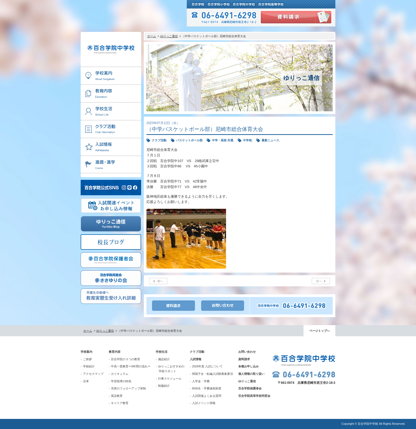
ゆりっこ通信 (169, 36)
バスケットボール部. (189, 140)
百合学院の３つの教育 (125, 359)
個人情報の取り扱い (251, 373)
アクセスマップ (93, 373)
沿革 (86, 381)
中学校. (248, 140)
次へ (319, 281)
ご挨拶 (87, 359)
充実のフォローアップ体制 (128, 388)
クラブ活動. (159, 140)
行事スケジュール (169, 378)
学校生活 (161, 351)
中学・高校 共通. (223, 140)
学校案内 (86, 351)
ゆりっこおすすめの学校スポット (171, 369)
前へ (160, 281)
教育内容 (114, 351)
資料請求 (244, 359)
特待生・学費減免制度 (206, 388)
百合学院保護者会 (250, 388)
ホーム (151, 36)
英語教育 (117, 395)
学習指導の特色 (121, 381)
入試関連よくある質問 (206, 395)
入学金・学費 (201, 381)
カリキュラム (119, 373)
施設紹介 (164, 359)
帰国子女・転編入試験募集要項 (212, 373)
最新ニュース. (271, 140)
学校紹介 (89, 366)
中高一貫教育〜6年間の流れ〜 (130, 366)
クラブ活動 (197, 351)
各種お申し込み (248, 366)
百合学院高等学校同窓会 (254, 395)
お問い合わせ (247, 351)
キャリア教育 (119, 403)
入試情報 (195, 359)
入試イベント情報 (203, 403)
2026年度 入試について (207, 366)
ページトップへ (319, 330)
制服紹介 (164, 385)
